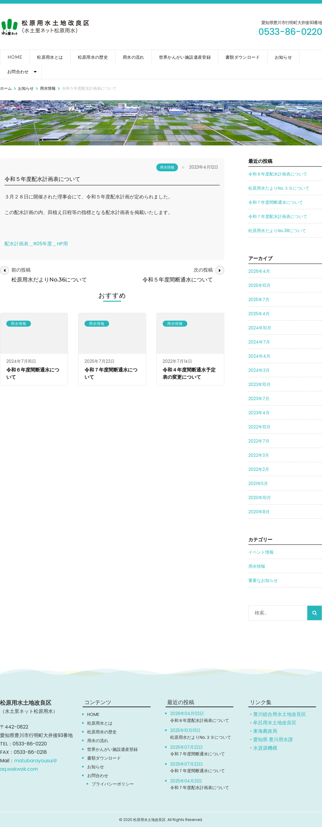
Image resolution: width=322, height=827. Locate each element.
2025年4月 (259, 314)
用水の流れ (133, 57)
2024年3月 (259, 370)
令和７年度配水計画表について (277, 216)
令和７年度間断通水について (275, 202)
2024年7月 (259, 342)
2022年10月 (259, 427)
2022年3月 (258, 455)
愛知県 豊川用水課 (273, 739)
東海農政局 (265, 731)
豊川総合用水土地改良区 (279, 714)
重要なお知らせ (263, 580)
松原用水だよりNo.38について (277, 231)
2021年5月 (258, 483)
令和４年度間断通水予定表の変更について (189, 373)
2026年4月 (259, 271)
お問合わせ (18, 71)
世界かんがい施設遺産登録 (185, 57)
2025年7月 (258, 300)
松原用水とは (50, 57)
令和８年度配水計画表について (277, 174)
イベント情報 (261, 552)
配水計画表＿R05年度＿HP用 (36, 243)
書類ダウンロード (242, 57)
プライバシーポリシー (113, 784)
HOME (15, 57)
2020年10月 (259, 498)
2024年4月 (259, 356)
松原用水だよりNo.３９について (278, 188)
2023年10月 (259, 384)
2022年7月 (258, 441)
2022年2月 (258, 469)
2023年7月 (258, 399)
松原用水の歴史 (93, 57)
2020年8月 (259, 512)
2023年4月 (259, 413)
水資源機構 (265, 748)
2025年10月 (259, 285)
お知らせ (283, 57)
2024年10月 (259, 328)
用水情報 (167, 167)
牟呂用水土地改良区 (274, 722)
